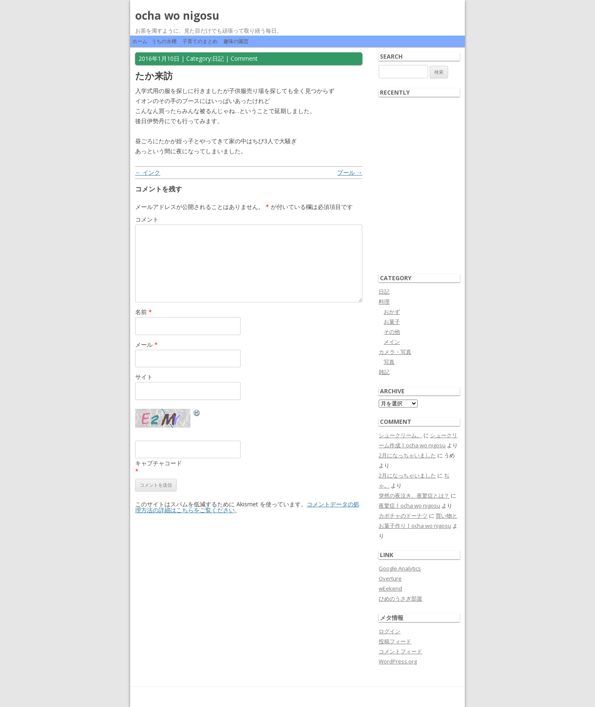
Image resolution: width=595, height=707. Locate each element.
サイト (144, 377)
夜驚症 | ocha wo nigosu (409, 505)
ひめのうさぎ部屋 (400, 598)
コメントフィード (400, 651)
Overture (390, 578)
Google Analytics (400, 568)
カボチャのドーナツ (403, 515)
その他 (392, 331)
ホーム (139, 41)
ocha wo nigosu (177, 15)
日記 (218, 58)
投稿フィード (395, 641)
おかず (392, 311)
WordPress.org (398, 661)
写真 (389, 362)
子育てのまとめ (200, 41)
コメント (147, 219)
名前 (143, 312)
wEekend (390, 588)
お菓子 (392, 321)
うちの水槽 (164, 41)
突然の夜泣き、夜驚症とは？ (414, 495)
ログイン (389, 631)
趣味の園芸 (236, 41)
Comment (244, 58)
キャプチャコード (158, 463)
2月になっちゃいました (407, 455)
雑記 (384, 372)
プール (349, 172)
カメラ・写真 (395, 352)
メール (146, 344)
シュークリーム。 (400, 435)
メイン (392, 342)
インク (147, 172)
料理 (384, 301)
